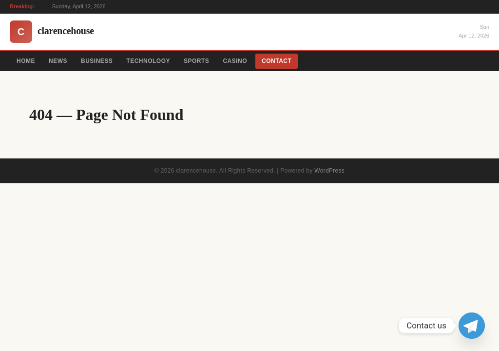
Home (26, 61)
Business (97, 61)
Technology (148, 61)
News (58, 61)
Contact (276, 61)
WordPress (329, 170)
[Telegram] (472, 325)
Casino (235, 61)
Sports (196, 61)
